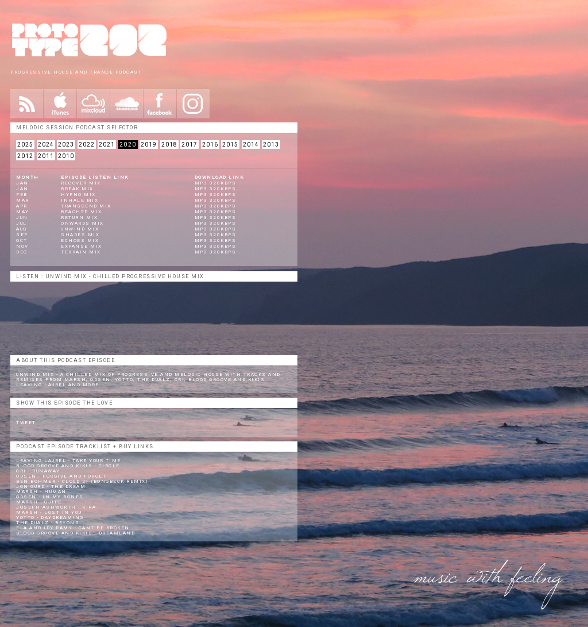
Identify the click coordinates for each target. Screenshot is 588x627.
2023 (66, 144)
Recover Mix (81, 183)
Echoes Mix (80, 240)
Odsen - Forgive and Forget (61, 476)
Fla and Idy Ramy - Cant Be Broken (73, 527)
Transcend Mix (86, 206)
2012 (25, 156)
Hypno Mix (78, 194)
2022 (87, 144)
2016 (210, 144)
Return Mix (79, 217)
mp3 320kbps (216, 183)
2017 (189, 144)
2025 (25, 144)
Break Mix (77, 188)
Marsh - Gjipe (39, 502)
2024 (46, 144)
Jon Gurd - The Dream (51, 486)
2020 (128, 144)
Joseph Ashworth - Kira (56, 507)
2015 (230, 144)
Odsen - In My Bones (50, 496)
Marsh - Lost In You (49, 512)
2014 (251, 144)
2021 (107, 144)
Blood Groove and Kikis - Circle (68, 465)
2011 (46, 156)
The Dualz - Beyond (47, 522)
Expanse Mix (81, 246)
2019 (149, 144)
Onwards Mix (82, 223)
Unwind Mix (80, 229)
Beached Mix (81, 211)
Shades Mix (80, 234)
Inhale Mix (79, 200)
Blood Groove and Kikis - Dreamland (75, 533)
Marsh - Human (41, 491)
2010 (66, 156)
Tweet (26, 422)
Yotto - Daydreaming (50, 517)
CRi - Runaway (38, 471)
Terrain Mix (81, 252)
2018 (169, 144)
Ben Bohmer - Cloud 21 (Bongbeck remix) (82, 481)
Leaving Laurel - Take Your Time (68, 460)
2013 (271, 144)
